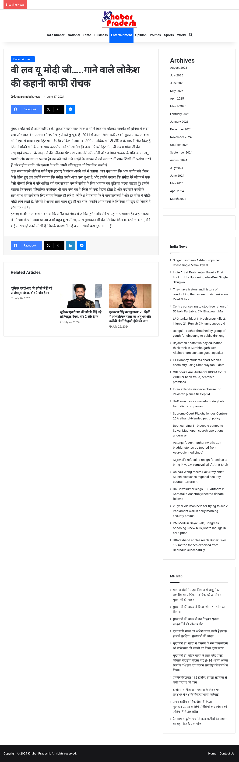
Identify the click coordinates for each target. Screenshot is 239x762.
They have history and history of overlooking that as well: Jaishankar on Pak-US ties (200, 294)
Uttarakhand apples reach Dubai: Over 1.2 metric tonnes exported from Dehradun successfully (199, 545)
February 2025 (180, 114)
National (74, 35)
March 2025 (178, 106)
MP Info (176, 576)
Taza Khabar (55, 35)
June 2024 (177, 175)
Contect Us (226, 753)
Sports (169, 35)
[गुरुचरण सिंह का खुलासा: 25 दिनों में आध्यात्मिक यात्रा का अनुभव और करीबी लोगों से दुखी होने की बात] (130, 296)
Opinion (141, 35)
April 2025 (177, 98)
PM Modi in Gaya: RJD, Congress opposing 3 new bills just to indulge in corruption (199, 528)
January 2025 (179, 121)
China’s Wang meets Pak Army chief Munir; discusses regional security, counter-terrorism (198, 476)
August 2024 (178, 160)
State (87, 35)
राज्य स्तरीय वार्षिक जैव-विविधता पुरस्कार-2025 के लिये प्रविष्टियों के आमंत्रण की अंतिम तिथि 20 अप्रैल (200, 706)
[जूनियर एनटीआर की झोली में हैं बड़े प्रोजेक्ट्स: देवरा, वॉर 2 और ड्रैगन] (81, 296)
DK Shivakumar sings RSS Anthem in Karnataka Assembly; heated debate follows (199, 494)
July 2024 (176, 168)
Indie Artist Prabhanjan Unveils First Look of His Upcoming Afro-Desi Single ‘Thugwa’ (200, 277)
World (181, 35)
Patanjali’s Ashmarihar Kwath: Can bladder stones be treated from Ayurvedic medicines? (197, 447)
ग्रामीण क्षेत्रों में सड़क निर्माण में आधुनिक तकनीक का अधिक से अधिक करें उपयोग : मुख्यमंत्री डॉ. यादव (197, 594)
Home (212, 753)
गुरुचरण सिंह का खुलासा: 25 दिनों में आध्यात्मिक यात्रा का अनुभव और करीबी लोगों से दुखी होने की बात (130, 316)
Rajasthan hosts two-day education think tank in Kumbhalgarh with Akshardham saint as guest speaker (198, 347)
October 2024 (179, 145)
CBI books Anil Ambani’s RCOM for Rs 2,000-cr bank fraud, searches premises (199, 377)
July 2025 (176, 75)
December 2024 (181, 129)
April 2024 (177, 191)
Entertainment (121, 35)
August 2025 (178, 67)
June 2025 (177, 83)
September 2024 (181, 152)
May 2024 (176, 183)
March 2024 (178, 198)
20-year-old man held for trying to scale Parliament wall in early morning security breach (200, 511)
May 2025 (176, 91)
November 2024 (181, 137)
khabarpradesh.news (27, 96)
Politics (155, 35)
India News (178, 246)
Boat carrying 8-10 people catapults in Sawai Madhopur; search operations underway (199, 430)
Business (101, 35)
